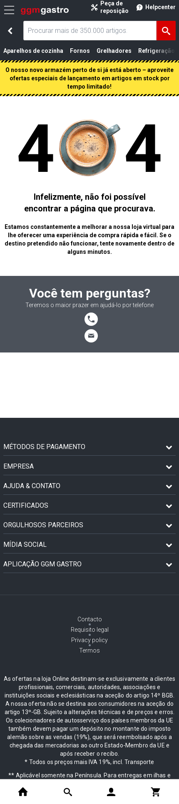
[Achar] (166, 30)
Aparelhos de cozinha (33, 50)
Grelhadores (114, 50)
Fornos (80, 50)
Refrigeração (156, 50)
